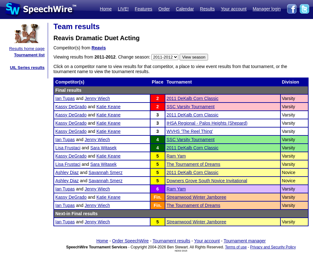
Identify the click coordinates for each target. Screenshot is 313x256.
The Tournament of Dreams (193, 164)
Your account (233, 8)
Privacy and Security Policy (273, 247)
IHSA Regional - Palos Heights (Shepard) (207, 123)
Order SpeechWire (130, 240)
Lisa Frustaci (67, 147)
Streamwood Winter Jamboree (196, 197)
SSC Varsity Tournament (191, 106)
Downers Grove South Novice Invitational (207, 180)
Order (164, 8)
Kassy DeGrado (71, 106)
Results (207, 8)
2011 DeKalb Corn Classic (192, 98)
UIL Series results (27, 67)
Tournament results (171, 240)
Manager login (267, 8)
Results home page (27, 48)
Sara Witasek (103, 147)
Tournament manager (245, 240)
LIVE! (123, 8)
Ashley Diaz (67, 172)
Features (143, 8)
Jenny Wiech (97, 98)
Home (106, 8)
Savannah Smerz (105, 172)
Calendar (185, 8)
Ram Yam (176, 156)
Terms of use (236, 247)
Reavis (99, 47)
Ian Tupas (65, 98)
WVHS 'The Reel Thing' (190, 131)
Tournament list (29, 55)
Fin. (158, 197)
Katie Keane (108, 106)
